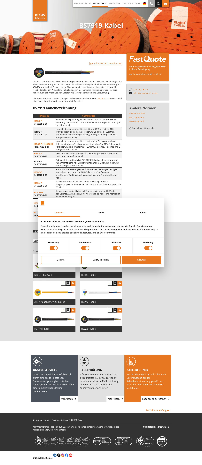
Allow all (141, 260)
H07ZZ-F (37, 212)
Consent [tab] (59, 212)
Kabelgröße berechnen (156, 398)
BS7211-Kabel (136, 117)
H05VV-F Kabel (88, 301)
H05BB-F (38, 121)
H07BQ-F (38, 172)
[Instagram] (62, 455)
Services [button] (113, 3)
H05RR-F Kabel (88, 275)
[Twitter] (58, 455)
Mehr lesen (68, 398)
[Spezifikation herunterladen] (68, 283)
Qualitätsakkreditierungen (156, 426)
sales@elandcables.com (145, 92)
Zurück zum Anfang (157, 410)
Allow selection (101, 260)
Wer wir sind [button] (81, 3)
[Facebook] (66, 455)
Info (63, 283)
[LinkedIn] (55, 455)
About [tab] (143, 212)
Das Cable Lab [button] (129, 3)
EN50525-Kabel (137, 113)
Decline (60, 260)
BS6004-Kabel (136, 121)
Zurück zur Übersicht (141, 128)
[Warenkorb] (73, 283)
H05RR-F (38, 153)
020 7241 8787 (140, 89)
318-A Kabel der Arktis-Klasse (49, 301)
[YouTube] (70, 455)
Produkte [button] (98, 3)
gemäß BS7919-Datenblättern (105, 63)
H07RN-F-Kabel (42, 328)
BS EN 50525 (103, 98)
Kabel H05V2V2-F (43, 275)
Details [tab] (101, 212)
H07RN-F (38, 183)
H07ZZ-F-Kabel (88, 328)
